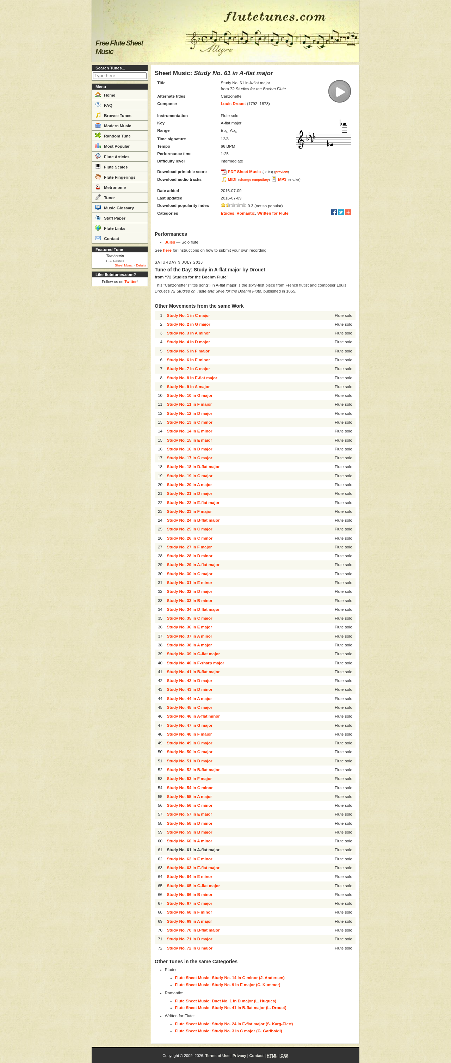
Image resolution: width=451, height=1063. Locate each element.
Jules (170, 242)
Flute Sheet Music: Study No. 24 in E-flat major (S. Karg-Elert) (234, 1024)
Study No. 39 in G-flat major (193, 654)
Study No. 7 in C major (188, 369)
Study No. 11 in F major (189, 404)
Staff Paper (110, 217)
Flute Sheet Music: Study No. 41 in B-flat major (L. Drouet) (230, 1008)
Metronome (110, 187)
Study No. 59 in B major (189, 832)
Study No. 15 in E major (189, 440)
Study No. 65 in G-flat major (193, 886)
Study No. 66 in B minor (189, 894)
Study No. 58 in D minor (189, 823)
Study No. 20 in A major (189, 485)
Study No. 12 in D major (189, 413)
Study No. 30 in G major (189, 574)
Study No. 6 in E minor (188, 360)
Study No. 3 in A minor (188, 333)
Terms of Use (217, 1055)
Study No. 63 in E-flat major (193, 868)
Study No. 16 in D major (189, 449)
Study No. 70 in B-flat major (193, 930)
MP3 (282, 179)
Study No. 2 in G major (188, 324)
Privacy (239, 1055)
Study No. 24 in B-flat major (193, 520)
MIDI (232, 179)
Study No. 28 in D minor (189, 556)
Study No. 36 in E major (189, 627)
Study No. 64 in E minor (189, 876)
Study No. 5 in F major (188, 351)
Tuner (105, 197)
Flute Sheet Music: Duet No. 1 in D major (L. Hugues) (226, 1001)
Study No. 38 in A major (189, 645)
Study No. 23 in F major (189, 511)
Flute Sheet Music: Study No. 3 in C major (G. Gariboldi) (228, 1031)
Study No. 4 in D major (188, 342)
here (167, 250)
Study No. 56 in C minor (189, 805)
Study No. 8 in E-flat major (192, 378)
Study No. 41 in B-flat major (193, 672)
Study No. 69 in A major (189, 921)
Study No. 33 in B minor (189, 600)
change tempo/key (254, 180)
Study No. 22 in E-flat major (193, 502)
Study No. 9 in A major (188, 387)
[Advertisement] (120, 394)
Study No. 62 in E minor (189, 859)
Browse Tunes (113, 115)
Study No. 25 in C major (189, 529)
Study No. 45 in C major (189, 707)
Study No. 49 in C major (189, 743)
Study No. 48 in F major (189, 734)
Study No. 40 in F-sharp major (195, 663)
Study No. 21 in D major (189, 493)
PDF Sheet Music (244, 172)
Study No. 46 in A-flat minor (193, 716)
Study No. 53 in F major (189, 778)
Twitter (130, 281)
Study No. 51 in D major (189, 761)
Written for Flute (273, 213)
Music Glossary (114, 207)
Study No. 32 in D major (189, 591)
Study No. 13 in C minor (189, 422)
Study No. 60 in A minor (189, 841)
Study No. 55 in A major (189, 796)
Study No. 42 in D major (189, 680)
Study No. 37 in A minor (189, 636)
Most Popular (112, 145)
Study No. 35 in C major (189, 618)
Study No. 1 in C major (188, 315)
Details (141, 265)
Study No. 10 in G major (189, 395)
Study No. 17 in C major (189, 458)
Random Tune (113, 135)
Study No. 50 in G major (189, 752)
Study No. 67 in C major (189, 903)
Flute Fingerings (115, 176)
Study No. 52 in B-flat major (193, 770)
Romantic (245, 213)
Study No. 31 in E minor (189, 582)
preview (281, 172)
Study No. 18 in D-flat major (193, 467)
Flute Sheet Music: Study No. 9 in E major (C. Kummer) (227, 985)
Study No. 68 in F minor (189, 912)
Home (105, 94)
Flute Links (110, 228)
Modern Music (113, 125)
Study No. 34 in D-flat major (193, 609)
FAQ (103, 104)
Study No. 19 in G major (189, 476)
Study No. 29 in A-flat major (193, 565)
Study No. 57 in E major (189, 814)
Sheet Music (124, 265)
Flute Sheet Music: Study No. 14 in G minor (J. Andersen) (230, 978)
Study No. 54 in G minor (189, 788)
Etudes (227, 213)
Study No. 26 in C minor (189, 538)
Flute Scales (111, 166)
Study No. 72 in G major (189, 948)
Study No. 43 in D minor (189, 689)
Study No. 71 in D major (189, 939)
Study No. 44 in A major (189, 698)
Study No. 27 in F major (189, 547)
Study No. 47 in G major (189, 725)
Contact (107, 238)
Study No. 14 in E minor (189, 431)
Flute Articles (112, 156)
